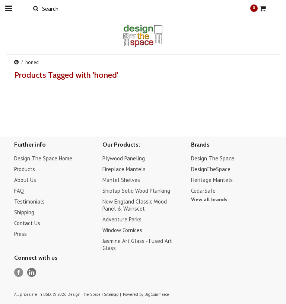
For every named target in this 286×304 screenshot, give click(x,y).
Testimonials (29, 201)
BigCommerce (156, 294)
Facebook (18, 272)
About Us (25, 179)
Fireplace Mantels (124, 169)
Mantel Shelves (121, 179)
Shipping (24, 212)
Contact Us (27, 223)
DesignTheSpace (211, 169)
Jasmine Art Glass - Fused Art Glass (137, 244)
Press (20, 233)
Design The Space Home (43, 158)
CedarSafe (203, 190)
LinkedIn (31, 272)
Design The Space (212, 158)
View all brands (209, 199)
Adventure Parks (122, 219)
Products (24, 169)
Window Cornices (122, 230)
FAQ (19, 190)
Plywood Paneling (123, 158)
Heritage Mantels (212, 179)
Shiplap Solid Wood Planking (136, 190)
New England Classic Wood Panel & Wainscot (134, 205)
